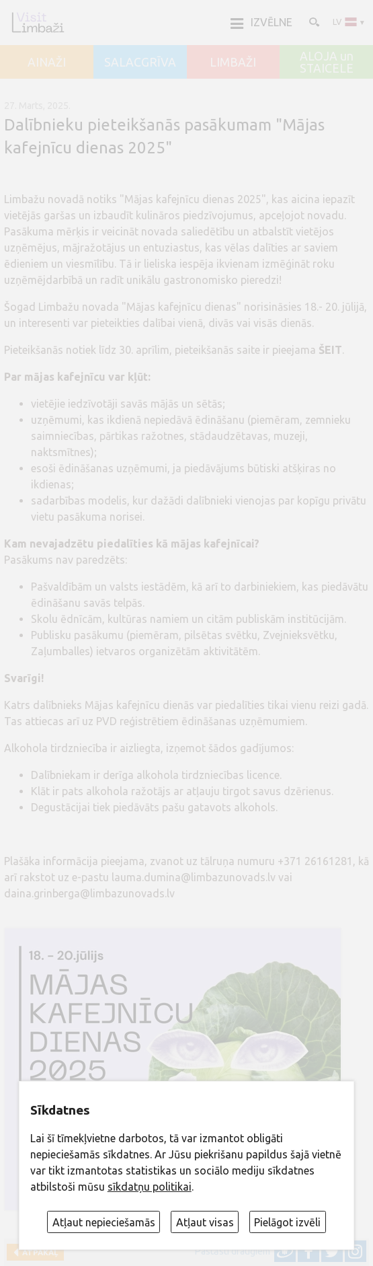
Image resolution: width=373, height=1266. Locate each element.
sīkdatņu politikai (150, 1187)
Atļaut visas (205, 1222)
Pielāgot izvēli (287, 1222)
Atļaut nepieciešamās (103, 1222)
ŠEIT (330, 350)
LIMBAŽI (233, 63)
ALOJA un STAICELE (327, 62)
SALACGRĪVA (140, 63)
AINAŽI (47, 63)
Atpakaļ (38, 1252)
